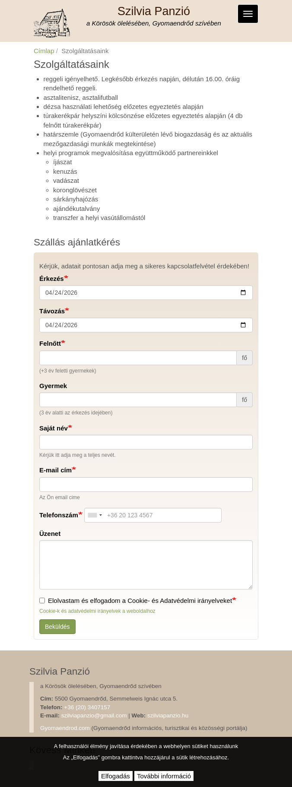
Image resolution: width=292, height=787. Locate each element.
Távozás (52, 311)
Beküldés (57, 626)
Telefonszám (58, 515)
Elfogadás (115, 776)
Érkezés (51, 278)
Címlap (44, 50)
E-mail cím (55, 470)
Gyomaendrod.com (65, 728)
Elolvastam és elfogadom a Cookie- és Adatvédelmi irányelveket (135, 600)
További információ (164, 776)
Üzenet (49, 533)
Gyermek (53, 385)
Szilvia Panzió (153, 11)
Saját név (53, 428)
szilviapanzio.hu (167, 715)
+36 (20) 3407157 (87, 707)
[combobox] (95, 515)
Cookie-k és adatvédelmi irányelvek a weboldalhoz (97, 611)
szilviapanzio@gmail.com (94, 715)
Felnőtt (50, 343)
